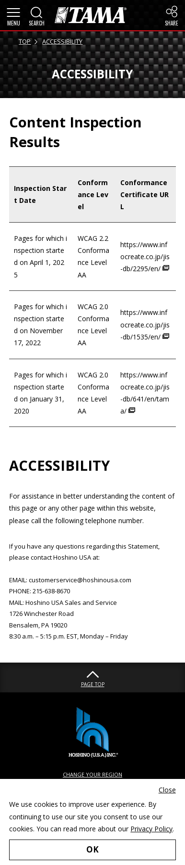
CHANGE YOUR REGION (92, 774)
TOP (25, 41)
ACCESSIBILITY (62, 41)
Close (167, 789)
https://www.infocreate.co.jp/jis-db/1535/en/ (145, 324)
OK (92, 849)
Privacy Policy (151, 828)
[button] (13, 15)
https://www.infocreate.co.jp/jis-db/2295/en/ (145, 256)
